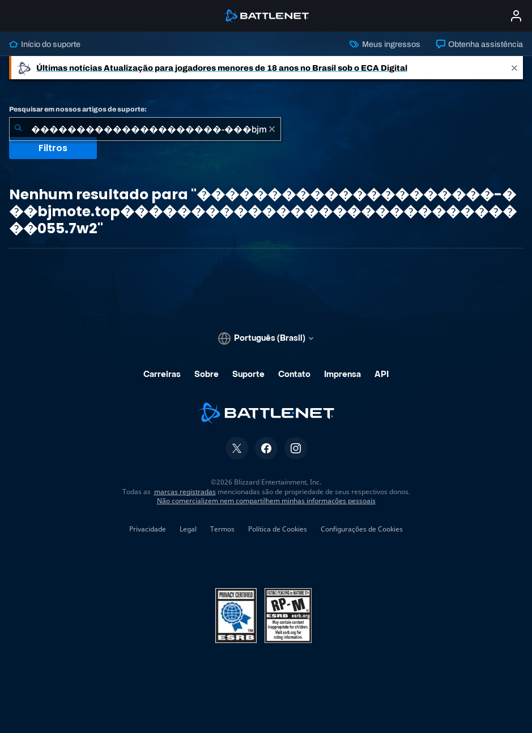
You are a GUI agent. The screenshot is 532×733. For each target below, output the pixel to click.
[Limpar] (272, 129)
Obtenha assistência (479, 44)
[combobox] (145, 129)
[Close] (514, 67)
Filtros (53, 148)
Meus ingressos (385, 44)
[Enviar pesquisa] (18, 129)
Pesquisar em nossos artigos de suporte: (78, 109)
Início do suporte (44, 44)
